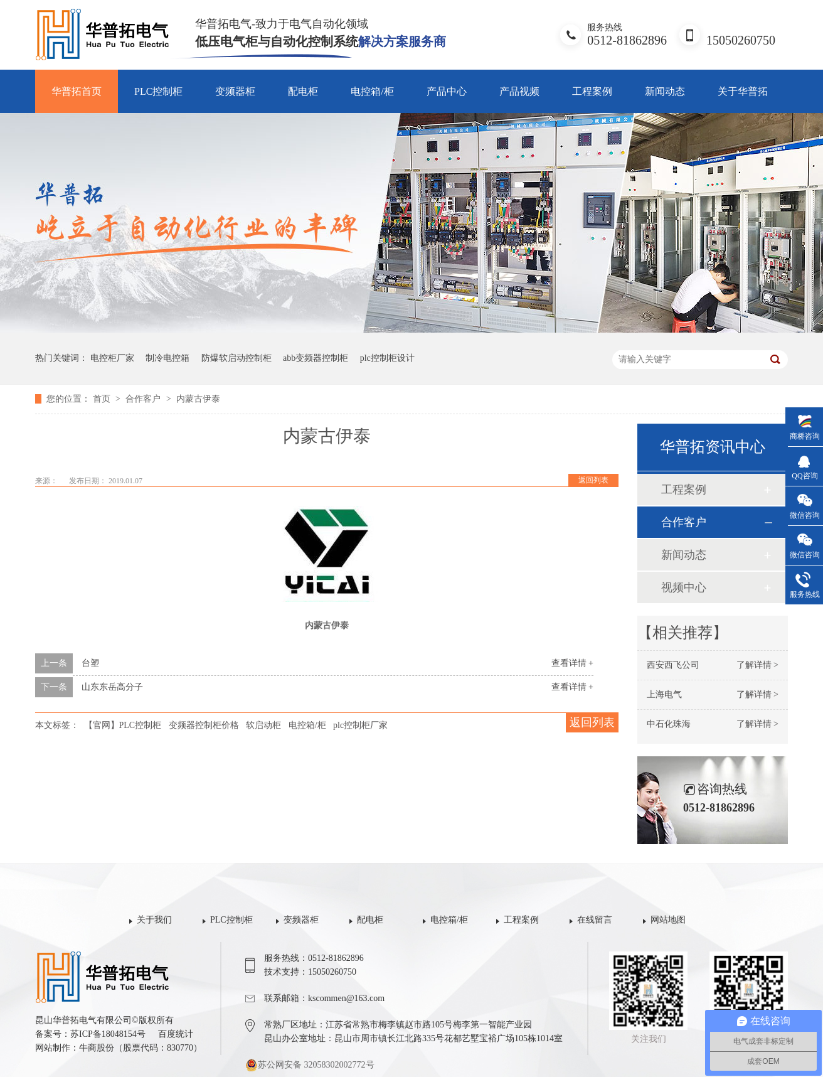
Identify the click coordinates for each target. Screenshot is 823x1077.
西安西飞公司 (673, 665)
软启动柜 (263, 725)
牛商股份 (96, 1048)
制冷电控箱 (167, 358)
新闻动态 (665, 91)
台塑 (90, 663)
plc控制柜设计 (387, 358)
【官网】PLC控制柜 (123, 725)
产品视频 (519, 91)
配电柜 (303, 91)
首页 (103, 399)
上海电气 (664, 694)
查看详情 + (572, 663)
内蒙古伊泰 (198, 399)
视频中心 (683, 587)
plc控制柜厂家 (360, 725)
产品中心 (447, 91)
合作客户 (144, 399)
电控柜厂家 (112, 358)
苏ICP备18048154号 (108, 1034)
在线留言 (594, 919)
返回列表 (593, 480)
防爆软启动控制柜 (236, 358)
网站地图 (668, 919)
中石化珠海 (669, 724)
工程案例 (592, 91)
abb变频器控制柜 (315, 358)
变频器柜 (235, 91)
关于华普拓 (743, 91)
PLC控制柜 (158, 91)
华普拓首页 (76, 91)
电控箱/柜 (372, 91)
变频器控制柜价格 (204, 725)
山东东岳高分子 (112, 687)
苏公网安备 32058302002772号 (309, 1065)
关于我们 (154, 919)
